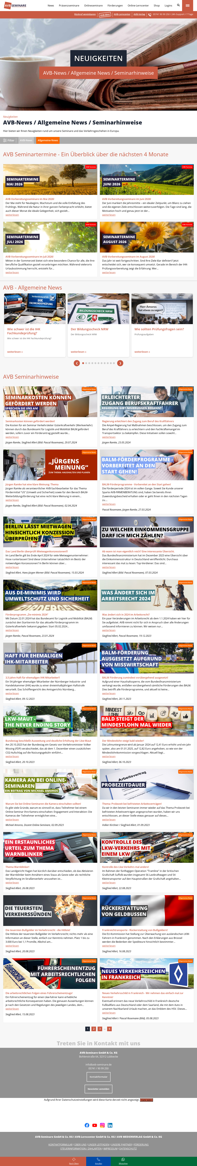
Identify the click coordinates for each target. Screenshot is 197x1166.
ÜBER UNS (80, 1144)
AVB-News (26, 140)
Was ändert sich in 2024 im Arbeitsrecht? (126, 614)
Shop (157, 5)
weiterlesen (12, 215)
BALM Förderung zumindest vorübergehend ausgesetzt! (135, 677)
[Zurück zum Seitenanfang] (74, 1161)
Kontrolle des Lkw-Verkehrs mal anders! (125, 867)
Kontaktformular (98, 1076)
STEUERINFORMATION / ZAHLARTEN (81, 1148)
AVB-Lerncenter (122, 14)
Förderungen (115, 5)
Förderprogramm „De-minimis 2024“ (27, 614)
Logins (168, 5)
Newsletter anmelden (98, 1089)
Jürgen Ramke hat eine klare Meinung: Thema (32, 484)
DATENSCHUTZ (128, 1148)
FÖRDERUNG (141, 1144)
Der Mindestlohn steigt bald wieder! (123, 740)
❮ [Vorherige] (77, 363)
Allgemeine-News (48, 140)
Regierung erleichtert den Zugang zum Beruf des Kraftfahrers (138, 421)
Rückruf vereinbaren (85, 14)
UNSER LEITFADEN (98, 1144)
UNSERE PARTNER (121, 1144)
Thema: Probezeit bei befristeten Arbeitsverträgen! (132, 803)
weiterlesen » (15, 351)
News (51, 5)
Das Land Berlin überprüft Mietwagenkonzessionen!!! (37, 551)
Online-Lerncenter (138, 5)
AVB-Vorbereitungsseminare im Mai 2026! (30, 199)
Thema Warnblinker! (17, 867)
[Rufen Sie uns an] (98, 1161)
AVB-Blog (105, 15)
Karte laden (146, 1100)
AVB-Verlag (139, 14)
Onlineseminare (93, 5)
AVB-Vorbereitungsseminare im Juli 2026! (29, 256)
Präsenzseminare (69, 5)
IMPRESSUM (110, 1148)
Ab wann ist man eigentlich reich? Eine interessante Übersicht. (138, 551)
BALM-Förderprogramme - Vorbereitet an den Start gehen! (136, 484)
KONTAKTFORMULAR (60, 1144)
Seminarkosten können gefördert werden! (30, 421)
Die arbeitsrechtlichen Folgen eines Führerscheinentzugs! (39, 993)
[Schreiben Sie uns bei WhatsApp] (123, 1161)
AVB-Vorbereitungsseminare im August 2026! (128, 256)
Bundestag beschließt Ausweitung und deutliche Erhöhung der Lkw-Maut (48, 740)
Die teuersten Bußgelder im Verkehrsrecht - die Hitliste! (38, 930)
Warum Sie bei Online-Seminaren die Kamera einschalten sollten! (43, 803)
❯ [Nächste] (120, 363)
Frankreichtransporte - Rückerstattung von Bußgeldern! (135, 930)
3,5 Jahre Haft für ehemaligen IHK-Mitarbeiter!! (33, 677)
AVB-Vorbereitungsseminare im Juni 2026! (126, 199)
